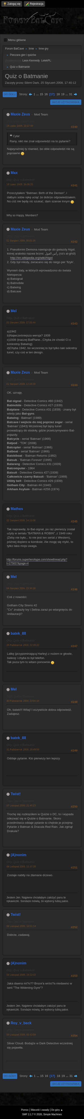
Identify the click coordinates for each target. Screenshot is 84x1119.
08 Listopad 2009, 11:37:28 (21, 866)
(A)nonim (18, 855)
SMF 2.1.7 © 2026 (32, 1114)
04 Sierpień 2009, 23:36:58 (20, 588)
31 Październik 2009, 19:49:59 (22, 749)
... (38, 94)
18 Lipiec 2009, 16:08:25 (19, 184)
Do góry (10, 1076)
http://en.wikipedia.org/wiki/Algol (31, 257)
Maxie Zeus (20, 114)
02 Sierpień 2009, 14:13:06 (20, 520)
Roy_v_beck (21, 1023)
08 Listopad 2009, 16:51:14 (21, 926)
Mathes (17, 509)
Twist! (16, 794)
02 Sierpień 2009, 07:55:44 (20, 322)
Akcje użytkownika (65, 102)
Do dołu (9, 94)
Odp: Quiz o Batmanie (20, 121)
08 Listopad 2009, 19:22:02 (21, 974)
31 (70, 94)
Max (14, 173)
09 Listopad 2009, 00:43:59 (21, 1034)
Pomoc (25, 1109)
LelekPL (46, 60)
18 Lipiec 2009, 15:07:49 (19, 125)
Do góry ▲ (57, 1109)
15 (41, 94)
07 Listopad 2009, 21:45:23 (21, 805)
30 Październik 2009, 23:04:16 (22, 700)
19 (63, 94)
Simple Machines (52, 1114)
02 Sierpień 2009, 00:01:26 (20, 240)
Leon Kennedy (31, 60)
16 (46, 94)
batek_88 (18, 633)
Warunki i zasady (40, 1109)
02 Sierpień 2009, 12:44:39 (20, 384)
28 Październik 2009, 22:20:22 (22, 645)
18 (58, 94)
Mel (14, 311)
